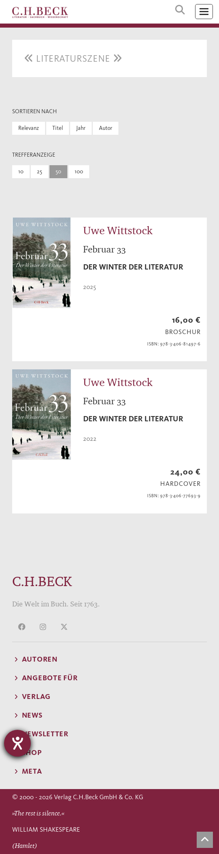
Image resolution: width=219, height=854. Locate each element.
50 (58, 171)
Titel (57, 128)
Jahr (81, 128)
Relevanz (28, 128)
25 (39, 171)
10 (21, 171)
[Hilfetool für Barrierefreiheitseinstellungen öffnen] (17, 743)
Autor (105, 128)
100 (79, 171)
